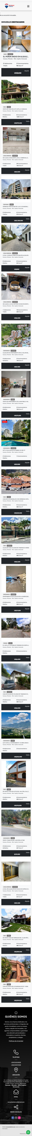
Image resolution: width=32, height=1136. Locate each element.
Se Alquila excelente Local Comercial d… (16, 158)
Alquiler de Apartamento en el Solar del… (16, 352)
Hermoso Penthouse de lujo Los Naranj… (16, 206)
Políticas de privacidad (16, 1041)
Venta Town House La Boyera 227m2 (14, 840)
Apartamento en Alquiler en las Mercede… (16, 596)
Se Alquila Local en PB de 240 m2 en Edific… (16, 304)
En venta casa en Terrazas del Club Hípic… (16, 937)
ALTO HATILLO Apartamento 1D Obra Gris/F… (16, 742)
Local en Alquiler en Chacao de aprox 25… (16, 889)
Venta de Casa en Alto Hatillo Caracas (15, 109)
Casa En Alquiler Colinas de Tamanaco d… (16, 694)
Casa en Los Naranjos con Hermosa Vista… (16, 499)
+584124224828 (16, 1062)
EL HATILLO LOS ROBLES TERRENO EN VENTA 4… (16, 645)
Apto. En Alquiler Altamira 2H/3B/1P (14, 450)
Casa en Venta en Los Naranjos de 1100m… (16, 986)
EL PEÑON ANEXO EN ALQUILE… (16, 57)
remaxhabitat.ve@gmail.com (16, 1102)
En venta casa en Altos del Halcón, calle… (16, 791)
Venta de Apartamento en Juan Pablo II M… (16, 401)
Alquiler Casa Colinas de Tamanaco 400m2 (16, 547)
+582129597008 (16, 1065)
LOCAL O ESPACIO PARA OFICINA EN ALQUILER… (16, 255)
